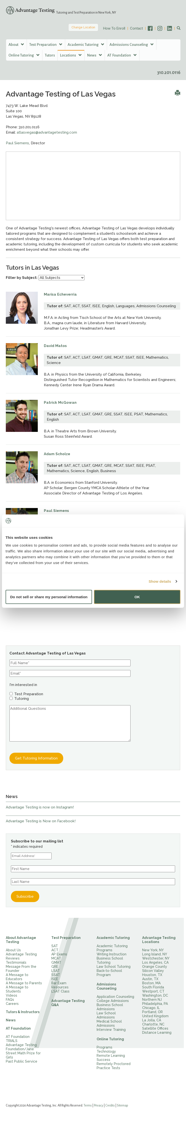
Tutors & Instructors (22, 1012)
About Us (13, 950)
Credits (110, 1105)
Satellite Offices (155, 1028)
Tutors (50, 55)
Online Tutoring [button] (24, 55)
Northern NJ (152, 999)
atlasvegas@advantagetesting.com (47, 132)
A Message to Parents (24, 983)
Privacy (98, 1105)
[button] (178, 28)
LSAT (55, 971)
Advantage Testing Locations (159, 940)
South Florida (153, 987)
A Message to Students (17, 989)
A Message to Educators (17, 977)
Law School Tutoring (114, 967)
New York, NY (153, 950)
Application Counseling (115, 997)
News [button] (94, 55)
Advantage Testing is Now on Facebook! (41, 821)
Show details (160, 581)
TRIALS (11, 1041)
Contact (136, 28)
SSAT (55, 975)
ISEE (54, 979)
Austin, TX (150, 979)
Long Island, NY (154, 954)
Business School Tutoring (110, 960)
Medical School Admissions (109, 1023)
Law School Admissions (106, 1015)
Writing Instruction (111, 954)
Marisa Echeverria (60, 294)
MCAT (56, 958)
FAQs (10, 999)
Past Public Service (21, 1061)
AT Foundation (18, 1028)
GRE (54, 967)
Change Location (83, 27)
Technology (106, 1051)
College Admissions (113, 1001)
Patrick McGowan (60, 402)
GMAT (56, 962)
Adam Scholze (57, 454)
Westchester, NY (156, 958)
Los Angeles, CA (155, 962)
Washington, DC (155, 995)
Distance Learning (156, 1032)
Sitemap (122, 1105)
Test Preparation (66, 938)
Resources (60, 987)
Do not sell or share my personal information (48, 597)
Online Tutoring (110, 1039)
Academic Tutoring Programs (112, 948)
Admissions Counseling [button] (131, 44)
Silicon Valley (153, 971)
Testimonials (16, 962)
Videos (11, 995)
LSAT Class (60, 991)
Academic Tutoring (113, 938)
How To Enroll (114, 28)
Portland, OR (152, 1012)
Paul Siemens (17, 143)
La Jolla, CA (151, 1020)
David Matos (55, 346)
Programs (104, 1047)
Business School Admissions (110, 1007)
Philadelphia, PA (155, 1004)
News (11, 1020)
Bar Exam (58, 983)
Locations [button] (71, 55)
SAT (54, 946)
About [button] (16, 44)
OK (137, 597)
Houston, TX (152, 975)
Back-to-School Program (109, 973)
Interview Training (111, 1030)
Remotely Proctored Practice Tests (114, 1066)
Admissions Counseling (106, 986)
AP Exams (59, 954)
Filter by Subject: (22, 277)
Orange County (154, 967)
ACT (54, 950)
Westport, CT (153, 991)
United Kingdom (155, 1016)
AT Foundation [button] (122, 55)
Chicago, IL (151, 1008)
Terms (88, 1105)
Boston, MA (151, 983)
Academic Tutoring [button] (86, 44)
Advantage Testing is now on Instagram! (40, 807)
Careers (12, 1004)
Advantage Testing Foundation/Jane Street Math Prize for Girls (23, 1051)
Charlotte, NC (153, 1024)
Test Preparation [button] (45, 44)
